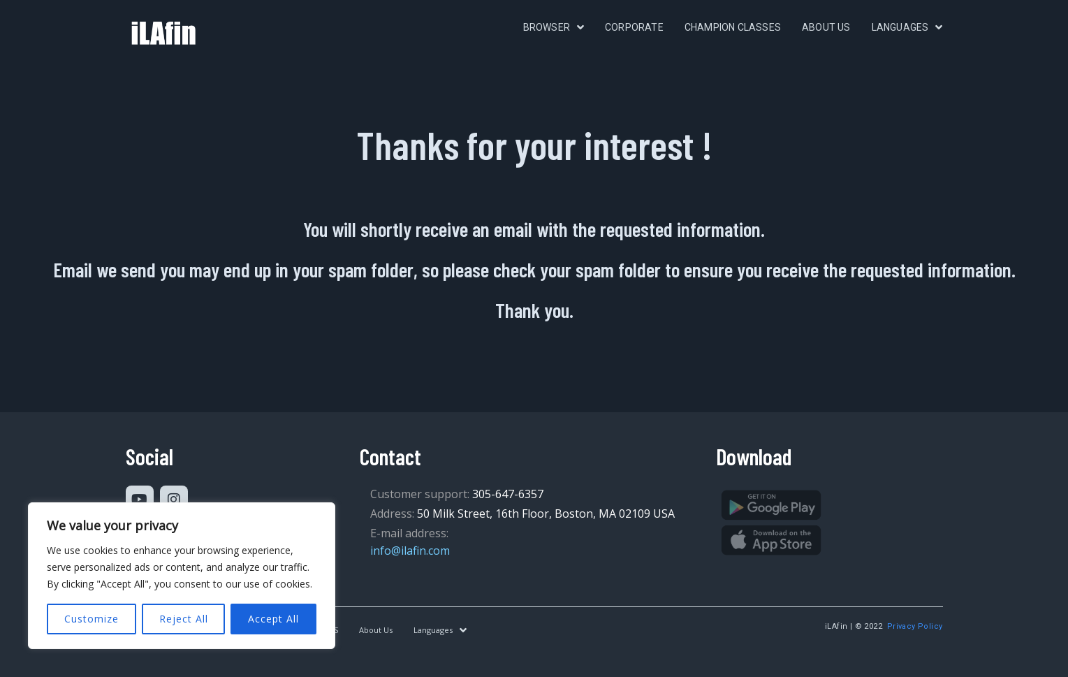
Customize (91, 618)
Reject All (183, 618)
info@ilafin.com (410, 550)
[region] (181, 575)
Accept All (273, 618)
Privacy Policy (915, 626)
